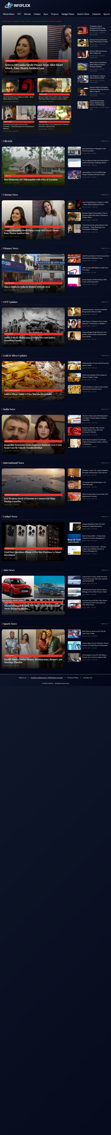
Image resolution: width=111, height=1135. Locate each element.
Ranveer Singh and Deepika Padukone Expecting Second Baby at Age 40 (99, 89)
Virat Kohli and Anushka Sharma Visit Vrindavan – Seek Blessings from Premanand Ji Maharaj (18, 126)
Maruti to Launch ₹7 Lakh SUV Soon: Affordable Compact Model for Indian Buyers (32, 607)
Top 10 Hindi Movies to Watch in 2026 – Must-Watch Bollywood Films (18, 98)
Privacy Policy (73, 678)
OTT (19, 14)
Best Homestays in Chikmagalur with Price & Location (31, 179)
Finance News (94, 82)
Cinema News (10, 60)
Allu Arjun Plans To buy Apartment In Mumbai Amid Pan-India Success (54, 125)
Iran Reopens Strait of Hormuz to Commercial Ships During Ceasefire (29, 500)
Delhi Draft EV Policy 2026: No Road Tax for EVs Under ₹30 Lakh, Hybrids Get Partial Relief (94, 579)
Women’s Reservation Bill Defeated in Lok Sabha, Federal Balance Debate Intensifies (95, 418)
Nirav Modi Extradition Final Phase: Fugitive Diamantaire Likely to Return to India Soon (95, 442)
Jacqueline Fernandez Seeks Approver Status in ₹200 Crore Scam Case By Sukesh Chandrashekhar (33, 446)
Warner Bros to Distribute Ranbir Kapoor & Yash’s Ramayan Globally (98, 65)
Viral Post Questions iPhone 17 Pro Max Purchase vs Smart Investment (32, 553)
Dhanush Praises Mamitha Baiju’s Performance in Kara (99, 41)
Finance (55, 14)
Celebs (37, 14)
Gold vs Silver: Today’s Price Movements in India (28, 394)
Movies (27, 14)
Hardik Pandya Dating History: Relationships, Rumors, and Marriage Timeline (97, 104)
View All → (105, 141)
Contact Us (87, 678)
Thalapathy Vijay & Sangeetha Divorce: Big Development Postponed (98, 28)
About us (22, 678)
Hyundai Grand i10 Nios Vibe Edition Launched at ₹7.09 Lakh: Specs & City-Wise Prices (94, 603)
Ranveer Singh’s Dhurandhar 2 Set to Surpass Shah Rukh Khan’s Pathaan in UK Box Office (54, 98)
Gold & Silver (83, 14)
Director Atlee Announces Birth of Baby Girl (98, 52)
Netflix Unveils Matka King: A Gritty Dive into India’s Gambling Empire (29, 339)
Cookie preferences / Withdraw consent (47, 678)
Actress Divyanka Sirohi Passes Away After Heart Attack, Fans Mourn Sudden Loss (34, 66)
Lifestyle (96, 14)
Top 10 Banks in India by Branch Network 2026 (97, 77)
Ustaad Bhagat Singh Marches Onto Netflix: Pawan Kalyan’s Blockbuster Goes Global (94, 334)
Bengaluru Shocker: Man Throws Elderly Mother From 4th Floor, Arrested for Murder (93, 430)
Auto (46, 14)
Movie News (8, 14)
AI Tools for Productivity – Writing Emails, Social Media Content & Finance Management (94, 549)
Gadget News (68, 14)
